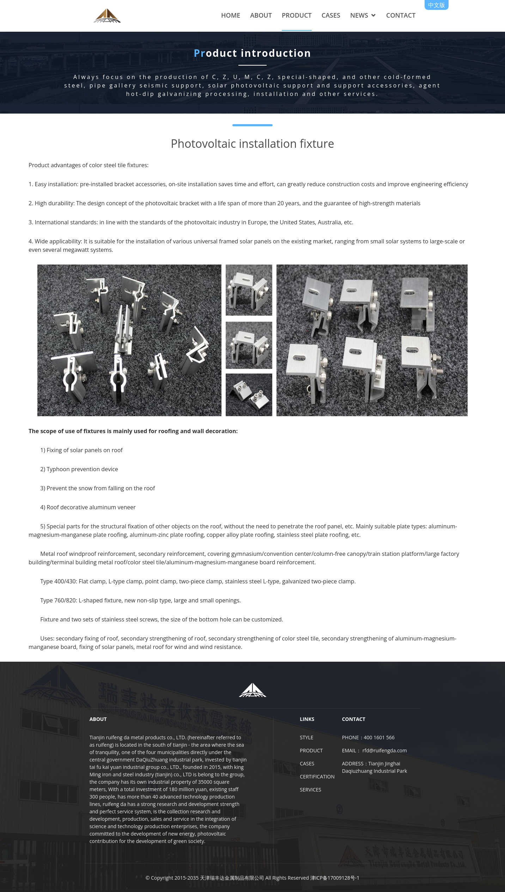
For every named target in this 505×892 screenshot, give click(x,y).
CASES (331, 15)
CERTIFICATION (317, 776)
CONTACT (400, 15)
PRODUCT (297, 15)
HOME (230, 15)
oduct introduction (252, 56)
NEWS (359, 15)
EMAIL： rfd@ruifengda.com (374, 750)
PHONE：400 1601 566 (368, 737)
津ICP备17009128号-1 (335, 877)
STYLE (306, 737)
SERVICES (310, 789)
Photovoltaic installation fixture (252, 143)
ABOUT (261, 15)
